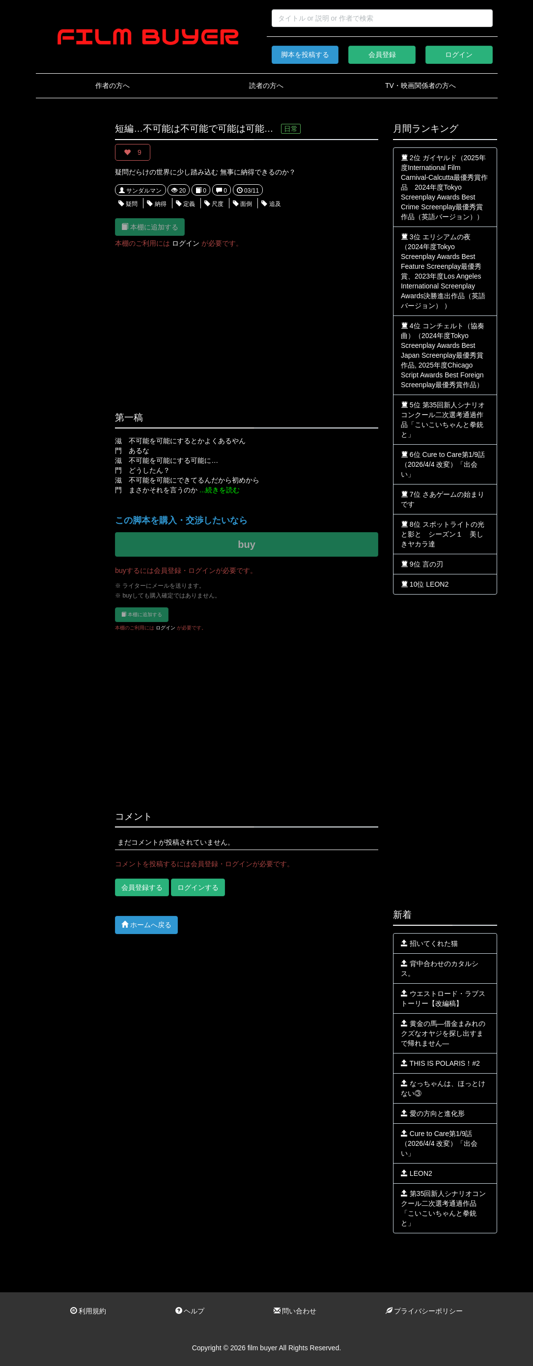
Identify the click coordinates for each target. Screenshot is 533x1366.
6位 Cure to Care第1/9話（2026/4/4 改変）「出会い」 (443, 464)
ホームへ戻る (146, 924)
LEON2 (416, 1173)
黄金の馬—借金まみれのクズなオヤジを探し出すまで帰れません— (443, 1033)
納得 (156, 203)
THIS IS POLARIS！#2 (440, 1063)
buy (246, 544)
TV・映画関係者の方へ (420, 85)
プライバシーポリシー (424, 1311)
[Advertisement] (68, 271)
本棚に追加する (149, 227)
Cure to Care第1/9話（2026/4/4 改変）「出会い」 (439, 1143)
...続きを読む (219, 490)
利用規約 (88, 1311)
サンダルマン (140, 190)
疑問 (128, 203)
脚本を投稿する (305, 54)
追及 (271, 203)
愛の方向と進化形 (433, 1113)
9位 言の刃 (422, 564)
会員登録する (142, 887)
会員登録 (382, 54)
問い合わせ (295, 1311)
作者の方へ (112, 85)
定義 (185, 203)
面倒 (242, 203)
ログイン (459, 54)
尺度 (214, 203)
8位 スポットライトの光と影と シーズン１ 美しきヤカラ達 (442, 534)
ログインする (198, 887)
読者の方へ (266, 85)
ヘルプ (190, 1311)
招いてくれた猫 (429, 943)
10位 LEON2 (425, 584)
